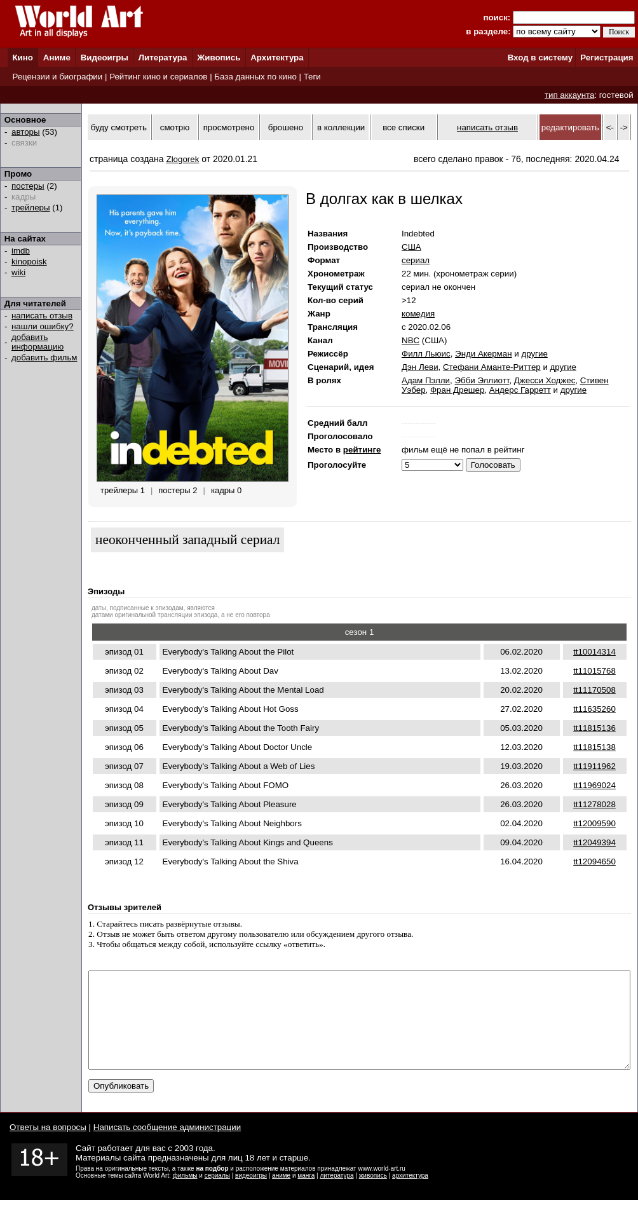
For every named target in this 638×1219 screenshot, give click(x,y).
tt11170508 (594, 690)
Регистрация (606, 57)
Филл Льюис (426, 353)
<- (610, 127)
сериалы (217, 1194)
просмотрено (229, 127)
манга (306, 1194)
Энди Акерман (483, 353)
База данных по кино (255, 76)
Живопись (218, 57)
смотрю (174, 127)
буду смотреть (119, 127)
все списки (403, 127)
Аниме (57, 57)
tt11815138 (594, 747)
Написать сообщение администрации (167, 1146)
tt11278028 (594, 804)
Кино (22, 57)
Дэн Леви (420, 367)
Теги (312, 76)
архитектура (410, 1194)
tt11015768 (594, 671)
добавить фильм (44, 357)
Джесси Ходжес (544, 380)
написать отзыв (41, 315)
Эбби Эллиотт (481, 380)
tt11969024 (594, 785)
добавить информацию (37, 341)
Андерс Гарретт (520, 390)
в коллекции (341, 127)
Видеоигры (104, 57)
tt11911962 (594, 766)
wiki (18, 272)
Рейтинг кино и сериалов (158, 76)
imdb (20, 250)
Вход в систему (540, 57)
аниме (281, 1194)
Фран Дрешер (457, 390)
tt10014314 (594, 652)
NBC (410, 340)
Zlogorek (183, 159)
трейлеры (30, 207)
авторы (25, 132)
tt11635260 (594, 709)
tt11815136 (594, 728)
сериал (416, 260)
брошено (285, 127)
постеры (27, 186)
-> (624, 127)
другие (534, 353)
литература (336, 1194)
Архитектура (276, 57)
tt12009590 (594, 823)
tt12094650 (594, 861)
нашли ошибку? (42, 326)
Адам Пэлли (426, 380)
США (411, 247)
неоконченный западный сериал (187, 539)
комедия (418, 313)
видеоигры (251, 1194)
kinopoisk (29, 261)
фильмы (185, 1194)
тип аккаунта (570, 95)
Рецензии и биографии (57, 76)
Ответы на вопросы (48, 1146)
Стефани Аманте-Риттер (492, 367)
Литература (163, 57)
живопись (373, 1194)
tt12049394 (594, 842)
